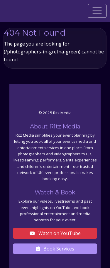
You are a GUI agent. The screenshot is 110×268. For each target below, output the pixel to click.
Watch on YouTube (55, 233)
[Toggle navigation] (97, 11)
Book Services (55, 249)
